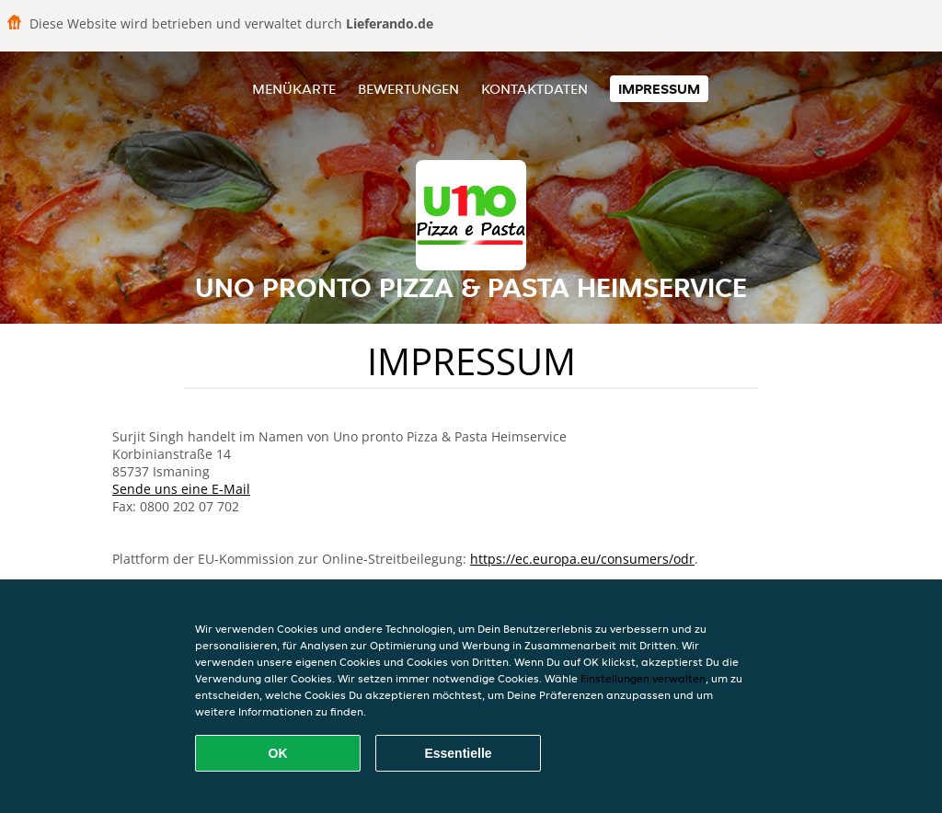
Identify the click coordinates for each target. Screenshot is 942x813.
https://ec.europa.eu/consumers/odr (582, 558)
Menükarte (294, 88)
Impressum (659, 88)
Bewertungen (408, 88)
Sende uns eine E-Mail (181, 489)
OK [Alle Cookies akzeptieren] (278, 753)
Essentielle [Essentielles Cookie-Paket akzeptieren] (457, 753)
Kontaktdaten (534, 88)
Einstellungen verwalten (643, 678)
